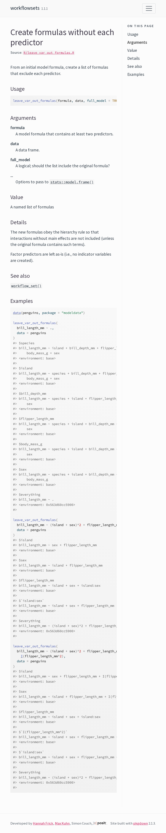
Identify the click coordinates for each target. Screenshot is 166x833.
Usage (132, 34)
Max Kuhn (62, 823)
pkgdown (140, 823)
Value (132, 50)
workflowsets (25, 8)
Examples (135, 74)
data (17, 313)
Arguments (137, 42)
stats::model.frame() (72, 182)
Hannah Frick (43, 823)
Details (133, 58)
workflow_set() (26, 285)
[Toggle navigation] (149, 8)
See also (134, 66)
